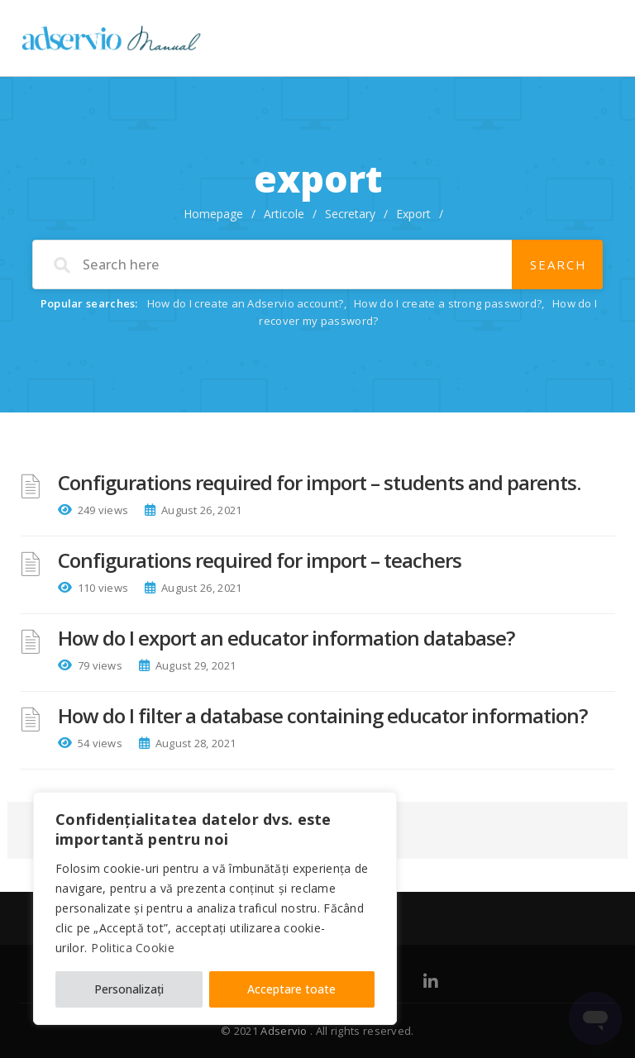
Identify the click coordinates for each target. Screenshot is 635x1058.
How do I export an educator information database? (286, 637)
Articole (284, 214)
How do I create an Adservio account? (245, 303)
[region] (215, 908)
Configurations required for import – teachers (259, 560)
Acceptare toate (291, 989)
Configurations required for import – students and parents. (319, 482)
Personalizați (129, 989)
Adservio (285, 1030)
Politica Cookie (132, 948)
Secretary (350, 214)
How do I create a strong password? (448, 303)
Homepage (213, 214)
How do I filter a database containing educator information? (322, 715)
